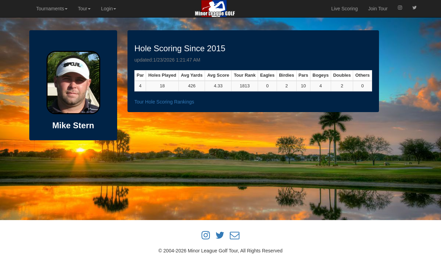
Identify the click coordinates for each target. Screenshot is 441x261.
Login (108, 8)
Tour (84, 8)
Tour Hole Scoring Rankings (164, 102)
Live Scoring (344, 8)
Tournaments (52, 8)
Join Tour (378, 8)
